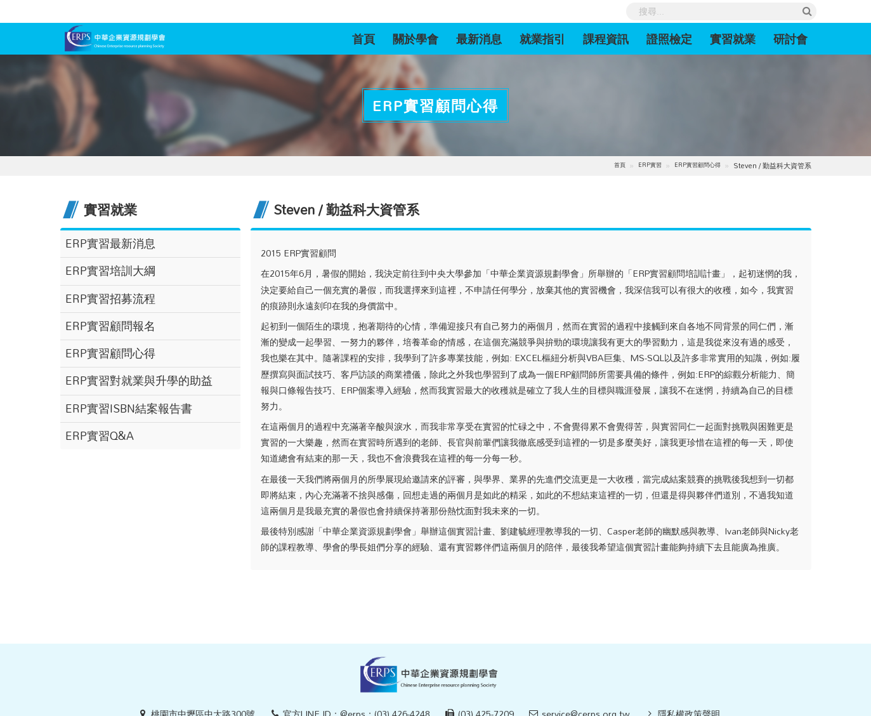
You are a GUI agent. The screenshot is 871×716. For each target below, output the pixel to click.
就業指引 (542, 38)
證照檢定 (669, 38)
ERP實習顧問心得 (697, 165)
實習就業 (733, 38)
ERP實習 (650, 165)
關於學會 (415, 38)
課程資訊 (606, 38)
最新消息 (479, 38)
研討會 (790, 38)
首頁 (368, 38)
